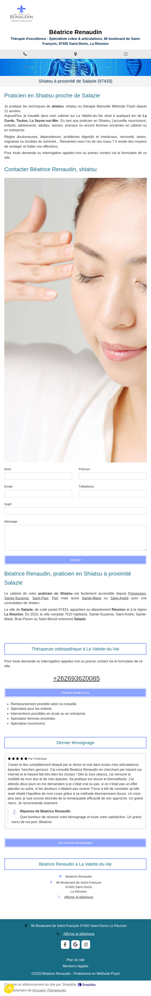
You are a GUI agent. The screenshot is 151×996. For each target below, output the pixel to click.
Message (10, 521)
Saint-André (119, 598)
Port (55, 598)
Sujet (8, 504)
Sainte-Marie (91, 598)
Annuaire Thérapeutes (49, 990)
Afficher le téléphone (79, 897)
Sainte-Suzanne (16, 598)
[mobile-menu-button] (126, 54)
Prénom (84, 469)
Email (8, 486)
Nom (7, 469)
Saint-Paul (40, 598)
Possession (137, 593)
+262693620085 (76, 678)
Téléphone (86, 486)
